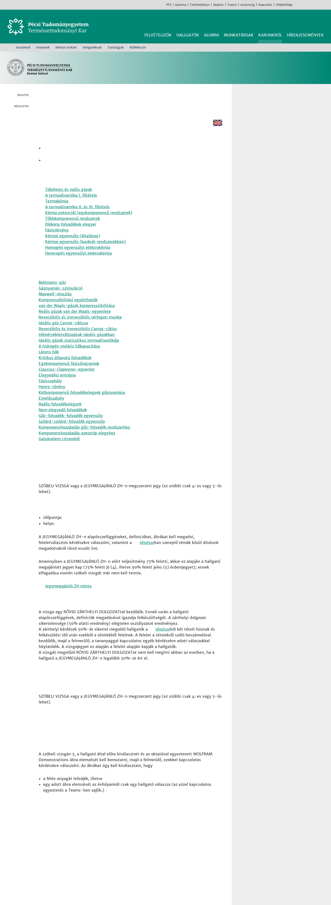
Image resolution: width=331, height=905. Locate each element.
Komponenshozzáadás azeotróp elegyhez (77, 442)
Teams (232, 5)
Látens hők (49, 361)
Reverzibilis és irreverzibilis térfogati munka (80, 326)
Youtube (311, 4)
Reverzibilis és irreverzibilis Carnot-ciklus (78, 337)
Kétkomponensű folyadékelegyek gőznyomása (82, 401)
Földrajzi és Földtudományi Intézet (174, 851)
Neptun (218, 5)
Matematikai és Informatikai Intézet (176, 863)
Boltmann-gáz (52, 291)
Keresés (321, 21)
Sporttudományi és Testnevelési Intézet (180, 868)
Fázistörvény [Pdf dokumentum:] (57, 238)
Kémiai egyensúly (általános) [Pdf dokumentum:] (72, 243)
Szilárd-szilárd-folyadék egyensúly (72, 430)
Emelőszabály (51, 407)
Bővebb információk (25, 894)
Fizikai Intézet (155, 845)
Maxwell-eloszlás (55, 303)
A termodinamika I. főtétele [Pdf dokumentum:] (71, 203)
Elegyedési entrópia (57, 384)
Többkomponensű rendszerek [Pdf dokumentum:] (72, 226)
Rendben (284, 892)
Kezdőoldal (9, 47)
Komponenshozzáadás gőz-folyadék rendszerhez (84, 436)
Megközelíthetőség (62, 868)
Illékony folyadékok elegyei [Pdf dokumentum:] (70, 232)
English (326, 4)
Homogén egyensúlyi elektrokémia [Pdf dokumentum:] (77, 255)
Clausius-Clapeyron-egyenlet (67, 378)
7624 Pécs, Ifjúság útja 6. (68, 851)
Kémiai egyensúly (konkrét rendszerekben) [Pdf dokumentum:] (85, 249)
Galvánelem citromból (59, 448)
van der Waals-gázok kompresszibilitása (77, 314)
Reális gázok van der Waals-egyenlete (75, 320)
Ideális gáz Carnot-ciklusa (63, 332)
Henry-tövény (52, 395)
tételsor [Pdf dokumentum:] (147, 555)
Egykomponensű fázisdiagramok (69, 372)
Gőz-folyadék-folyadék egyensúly (71, 424)
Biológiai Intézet (158, 839)
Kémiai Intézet (66, 47)
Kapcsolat (265, 5)
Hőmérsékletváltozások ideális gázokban (77, 343)
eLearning (247, 5)
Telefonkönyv (200, 5)
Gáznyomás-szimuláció (60, 297)
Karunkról (23, 47)
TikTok (319, 4)
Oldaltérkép (284, 5)
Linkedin (25, 132)
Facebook (297, 4)
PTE (168, 5)
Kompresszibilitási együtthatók (68, 308)
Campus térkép (58, 874)
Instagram (304, 4)
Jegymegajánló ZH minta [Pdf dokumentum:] (68, 599)
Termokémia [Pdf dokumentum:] (56, 209)
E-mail (25, 142)
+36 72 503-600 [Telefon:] (60, 857)
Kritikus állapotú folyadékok (65, 366)
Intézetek (43, 47)
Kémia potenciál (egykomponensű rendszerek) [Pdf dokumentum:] (88, 220)
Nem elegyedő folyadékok (63, 419)
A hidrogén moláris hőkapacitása (69, 355)
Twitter (25, 122)
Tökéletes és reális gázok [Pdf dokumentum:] (68, 197)
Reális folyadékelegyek (60, 413)
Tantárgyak (115, 47)
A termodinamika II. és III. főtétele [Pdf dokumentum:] (77, 214)
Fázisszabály (50, 390)
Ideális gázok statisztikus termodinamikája (79, 349)
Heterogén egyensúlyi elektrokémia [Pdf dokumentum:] (78, 261)
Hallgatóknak (92, 47)
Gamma (180, 5)
